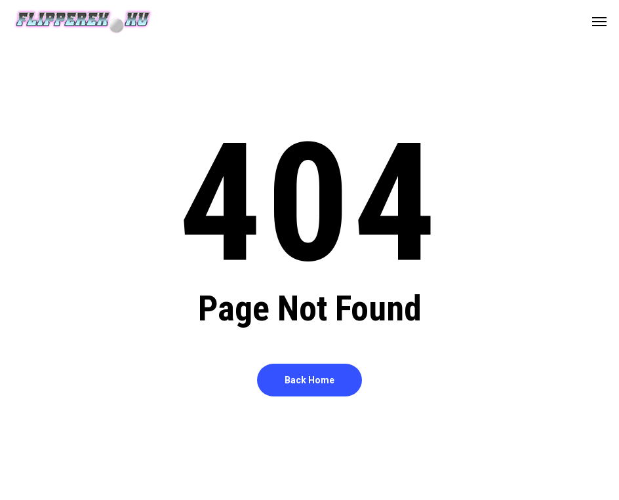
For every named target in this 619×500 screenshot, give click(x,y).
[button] (599, 21)
